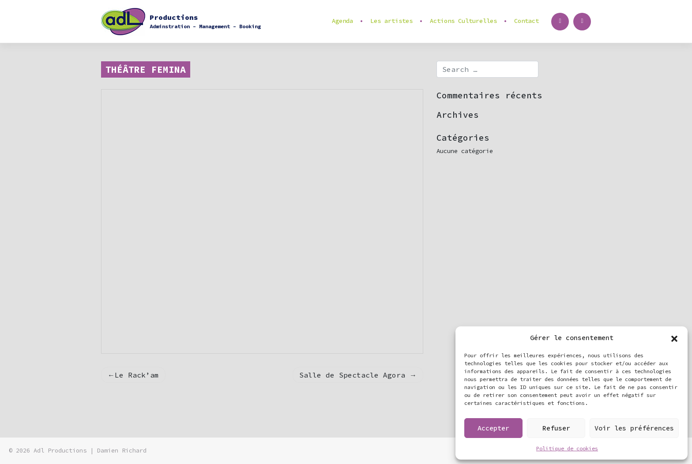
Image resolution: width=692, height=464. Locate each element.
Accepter (493, 428)
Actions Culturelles (463, 21)
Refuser (556, 428)
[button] (674, 337)
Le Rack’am (137, 374)
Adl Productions (60, 450)
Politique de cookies (567, 448)
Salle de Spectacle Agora (352, 374)
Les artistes (391, 21)
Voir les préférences (634, 428)
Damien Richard (122, 450)
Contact (526, 21)
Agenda (342, 21)
